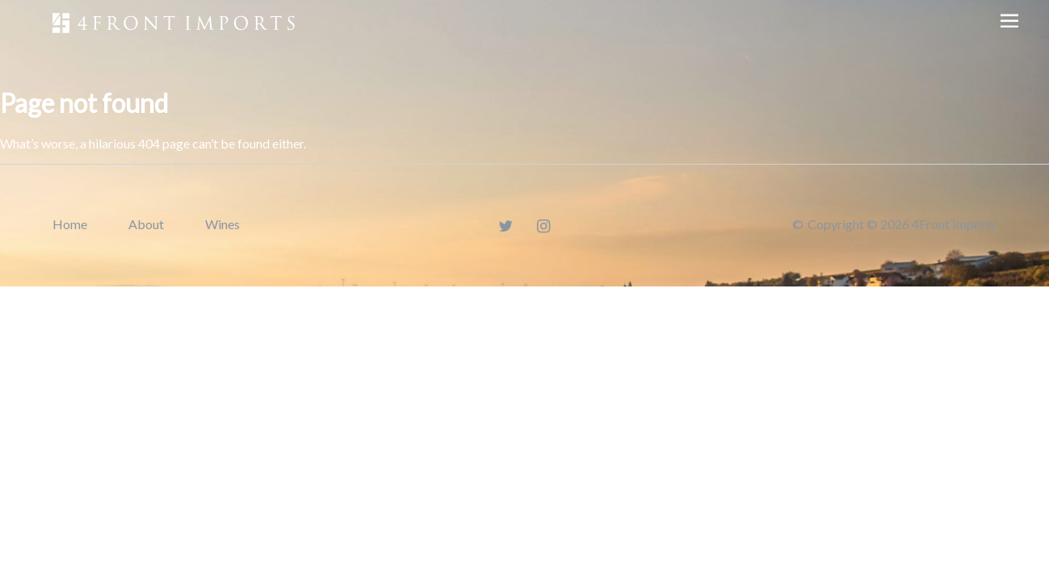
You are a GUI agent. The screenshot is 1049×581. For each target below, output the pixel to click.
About (146, 224)
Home (69, 224)
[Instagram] (544, 225)
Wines (222, 224)
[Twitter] (505, 225)
